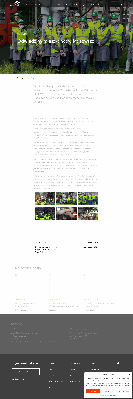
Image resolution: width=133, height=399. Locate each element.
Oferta (60, 5)
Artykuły (31, 78)
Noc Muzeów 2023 (90, 247)
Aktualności (91, 5)
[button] (129, 374)
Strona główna (22, 78)
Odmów (108, 391)
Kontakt (100, 5)
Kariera (68, 5)
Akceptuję (93, 391)
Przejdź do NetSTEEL (22, 372)
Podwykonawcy (79, 5)
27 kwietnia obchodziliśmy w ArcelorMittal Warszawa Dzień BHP (46, 249)
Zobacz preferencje (123, 391)
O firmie (28, 5)
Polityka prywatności (112, 395)
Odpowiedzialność (40, 5)
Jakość (52, 5)
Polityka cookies (102, 395)
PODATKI (52, 387)
